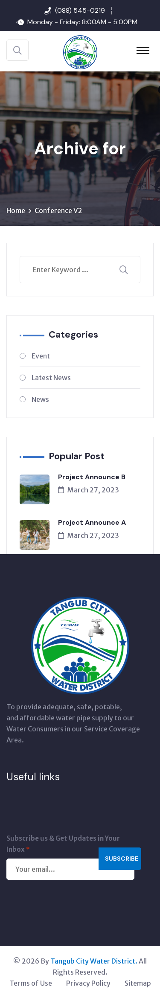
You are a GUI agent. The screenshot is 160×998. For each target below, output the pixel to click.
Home (15, 210)
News (40, 399)
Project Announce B (91, 476)
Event (41, 356)
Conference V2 (58, 210)
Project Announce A (92, 522)
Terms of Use (30, 983)
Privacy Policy (88, 983)
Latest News (51, 377)
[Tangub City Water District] (80, 51)
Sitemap (138, 983)
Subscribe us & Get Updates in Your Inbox (63, 844)
